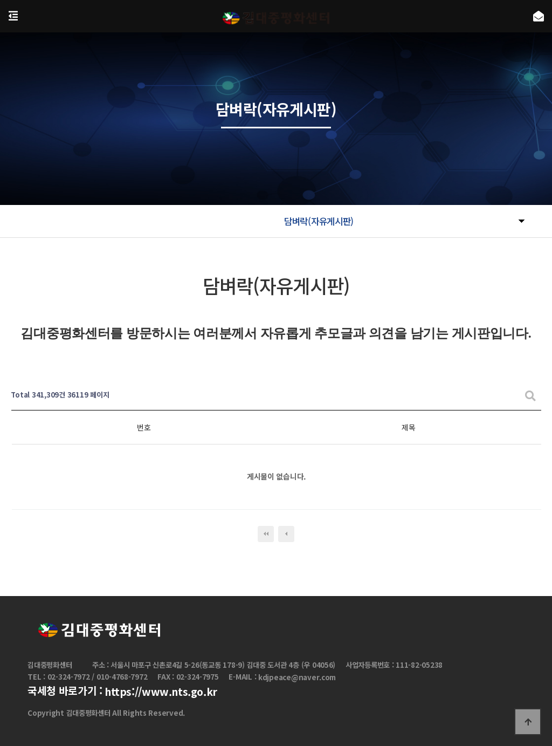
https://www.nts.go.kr (161, 692)
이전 (286, 534)
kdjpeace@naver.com (297, 677)
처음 (266, 534)
